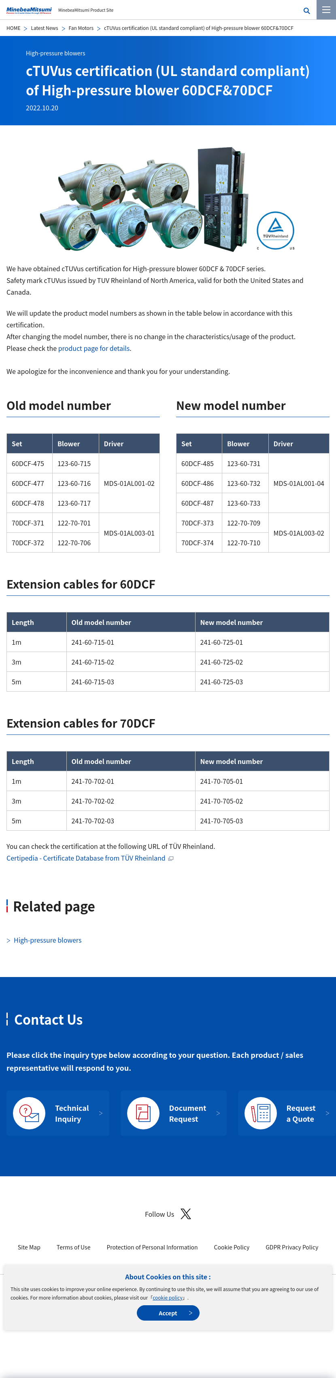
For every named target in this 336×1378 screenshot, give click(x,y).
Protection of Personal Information (152, 1247)
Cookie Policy (232, 1247)
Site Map (29, 1247)
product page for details (94, 348)
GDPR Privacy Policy (292, 1247)
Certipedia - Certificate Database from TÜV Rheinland (86, 858)
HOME (13, 27)
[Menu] (326, 9)
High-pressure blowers (55, 53)
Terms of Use (74, 1247)
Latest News (44, 27)
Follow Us (168, 1214)
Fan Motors (81, 27)
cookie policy (167, 1297)
